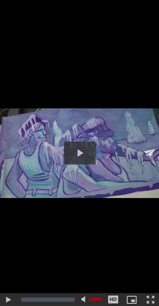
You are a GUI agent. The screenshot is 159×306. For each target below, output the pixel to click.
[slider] (48, 300)
